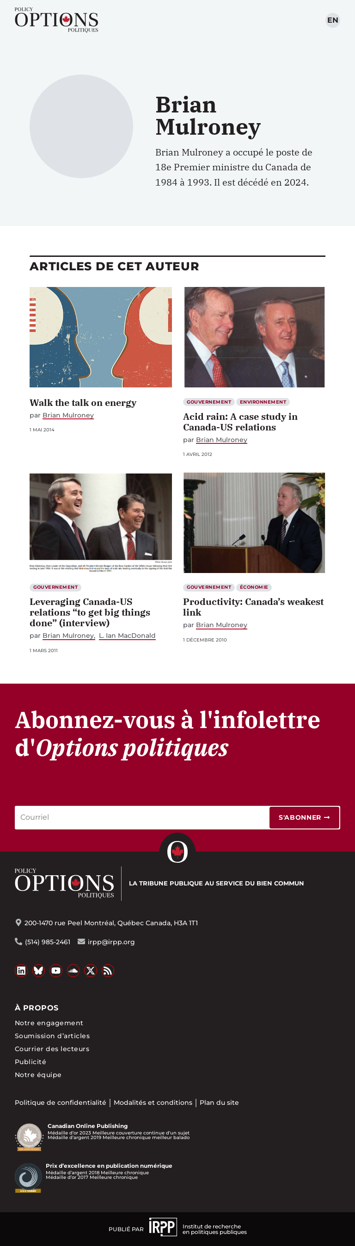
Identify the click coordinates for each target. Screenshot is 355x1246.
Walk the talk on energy (83, 402)
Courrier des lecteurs (52, 1049)
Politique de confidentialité (60, 1102)
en (332, 20)
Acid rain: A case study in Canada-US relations (240, 421)
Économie (254, 587)
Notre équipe (38, 1075)
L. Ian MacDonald (127, 636)
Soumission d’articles (52, 1036)
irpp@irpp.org (111, 942)
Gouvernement (209, 402)
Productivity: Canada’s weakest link (253, 606)
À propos (37, 1007)
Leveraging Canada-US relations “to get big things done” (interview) (90, 612)
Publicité (30, 1062)
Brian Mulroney (68, 415)
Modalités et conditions (153, 1102)
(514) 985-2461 (47, 942)
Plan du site (219, 1102)
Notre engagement (49, 1023)
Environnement (263, 402)
